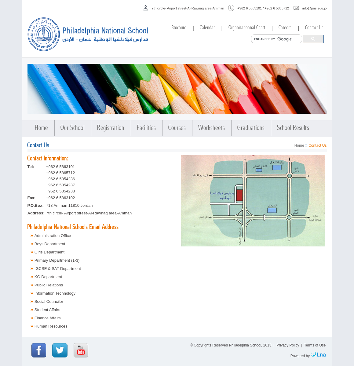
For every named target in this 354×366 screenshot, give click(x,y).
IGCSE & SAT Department (58, 268)
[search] (276, 39)
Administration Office (53, 235)
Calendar (207, 27)
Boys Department (50, 244)
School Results (293, 128)
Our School (73, 128)
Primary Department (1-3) (57, 260)
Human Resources (51, 326)
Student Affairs (47, 309)
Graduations (251, 128)
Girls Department (49, 252)
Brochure (179, 27)
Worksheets (212, 128)
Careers (285, 27)
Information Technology (55, 293)
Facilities (146, 128)
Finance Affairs (48, 318)
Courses (177, 128)
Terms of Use (315, 345)
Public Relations (49, 285)
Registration (111, 128)
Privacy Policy (287, 345)
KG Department (48, 276)
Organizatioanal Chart (247, 27)
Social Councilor (49, 301)
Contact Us (314, 27)
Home (41, 128)
